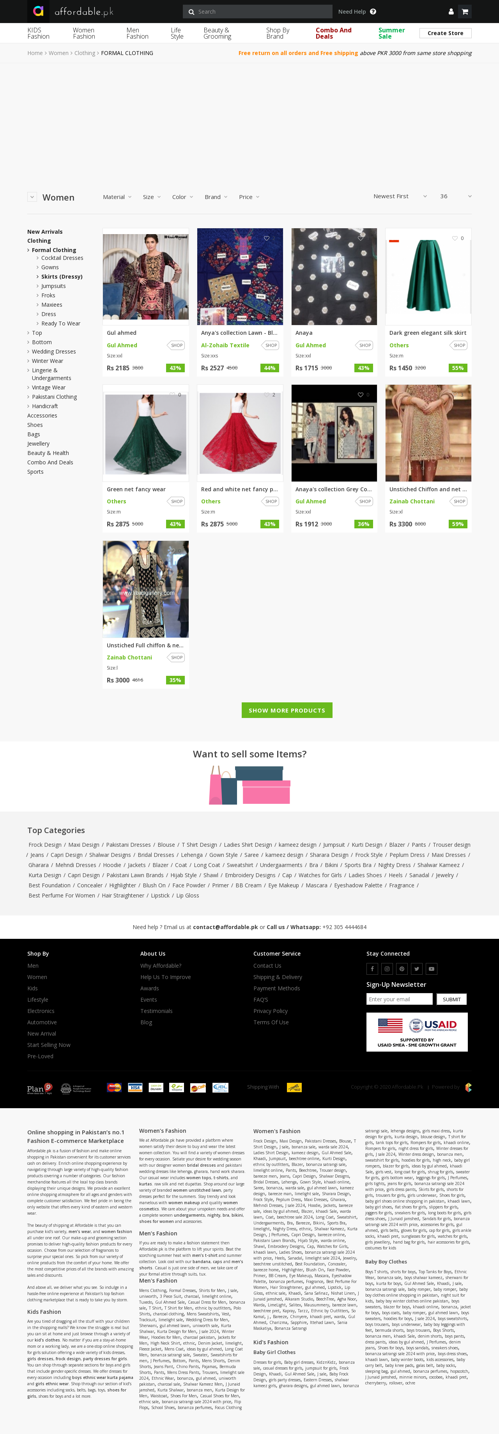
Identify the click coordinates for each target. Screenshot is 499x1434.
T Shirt (155, 1308)
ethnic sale (149, 1401)
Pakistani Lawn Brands (135, 875)
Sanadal (419, 875)
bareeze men (265, 1176)
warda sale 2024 (333, 1147)
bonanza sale (303, 1147)
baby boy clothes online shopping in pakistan (416, 1292)
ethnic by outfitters (212, 1308)
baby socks (445, 1365)
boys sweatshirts (452, 1318)
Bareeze (303, 1223)
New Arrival (41, 1033)
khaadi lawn (264, 1252)
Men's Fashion (158, 1280)
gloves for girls (413, 1230)
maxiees (51, 304)
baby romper (419, 1289)
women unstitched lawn (197, 1190)
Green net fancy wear (136, 489)
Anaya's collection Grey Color (334, 489)
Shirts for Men (212, 1290)
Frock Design (45, 844)
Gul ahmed (121, 332)
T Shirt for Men (178, 1308)
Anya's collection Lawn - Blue (240, 332)
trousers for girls (390, 1195)
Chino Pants (187, 1366)
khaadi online (336, 1182)
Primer (220, 885)
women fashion (116, 1231)
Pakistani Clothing (54, 396)
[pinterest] (402, 969)
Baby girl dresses (298, 1362)
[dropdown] (451, 11)
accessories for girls (437, 1224)
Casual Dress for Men (207, 1302)
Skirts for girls (431, 1189)
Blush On (154, 885)
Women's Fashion (277, 1131)
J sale (232, 1290)
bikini (237, 1215)
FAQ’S (260, 999)
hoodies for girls (416, 1160)
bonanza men (199, 1390)
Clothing (84, 53)
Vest (225, 1314)
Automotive (42, 1022)
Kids (32, 988)
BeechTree (325, 1299)
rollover (395, 1383)
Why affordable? (160, 965)
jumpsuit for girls (320, 1368)
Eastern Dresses (318, 1379)
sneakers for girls (410, 1212)
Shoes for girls (451, 1195)
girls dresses (40, 1358)
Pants (419, 844)
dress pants (375, 1342)
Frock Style (369, 854)
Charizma (278, 1322)
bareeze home (266, 1269)
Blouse (166, 844)
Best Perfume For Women (61, 895)
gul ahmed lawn (174, 1325)
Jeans (37, 854)
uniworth (148, 1296)
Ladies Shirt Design (248, 844)
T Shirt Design (199, 844)
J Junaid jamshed (403, 1218)
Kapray (289, 1310)
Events (148, 999)
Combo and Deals (50, 462)
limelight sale (171, 1319)
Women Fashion (84, 33)
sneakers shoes (445, 1347)
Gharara (38, 865)
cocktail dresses (62, 257)
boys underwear (406, 1324)
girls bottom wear (397, 1177)
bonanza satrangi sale (170, 1355)
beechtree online (304, 1158)
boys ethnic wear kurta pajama (102, 1377)
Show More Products (287, 710)
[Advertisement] (249, 121)
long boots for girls (444, 1212)
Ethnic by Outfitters (329, 1310)
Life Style (177, 33)
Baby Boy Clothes (386, 1261)
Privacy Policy (270, 1011)
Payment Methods (276, 988)
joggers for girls (378, 1212)
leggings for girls (430, 1177)
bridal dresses (201, 1165)
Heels (396, 875)
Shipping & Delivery (277, 977)
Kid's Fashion (270, 1342)
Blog (146, 1022)
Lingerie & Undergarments (51, 374)
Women (59, 53)
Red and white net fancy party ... (240, 489)
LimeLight (277, 1305)
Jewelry (445, 875)
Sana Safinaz (316, 1293)
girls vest (383, 1172)
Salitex (295, 1305)
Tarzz (303, 1310)
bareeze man (280, 1193)
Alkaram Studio (299, 1299)
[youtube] (431, 969)
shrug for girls (440, 1172)
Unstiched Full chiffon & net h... (146, 645)
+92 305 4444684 (344, 927)
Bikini (331, 865)
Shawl (210, 875)
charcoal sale (169, 1384)
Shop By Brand (277, 33)
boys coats (391, 1312)
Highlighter (122, 885)
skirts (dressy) (62, 276)
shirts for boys (403, 1271)
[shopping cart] (465, 11)
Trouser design (452, 844)
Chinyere (298, 1316)
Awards (149, 988)
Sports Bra (358, 865)
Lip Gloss (187, 895)
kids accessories (439, 1359)
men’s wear (80, 1231)
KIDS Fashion (38, 33)
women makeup (184, 1202)
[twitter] (417, 969)
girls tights (374, 1183)
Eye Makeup (283, 885)
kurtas (145, 1184)
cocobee (435, 1377)
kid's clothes (47, 1340)
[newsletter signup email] (399, 999)
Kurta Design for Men (176, 1331)
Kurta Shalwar (170, 1390)
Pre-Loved (40, 1056)
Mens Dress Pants (183, 1372)
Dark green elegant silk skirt (428, 332)
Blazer (397, 844)
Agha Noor (346, 1299)
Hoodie (112, 865)
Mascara (316, 885)
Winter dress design (416, 1154)
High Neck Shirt (165, 1343)
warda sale (294, 1188)
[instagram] (387, 969)
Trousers (209, 1372)
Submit (452, 999)
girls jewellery (377, 1242)
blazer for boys (397, 1307)
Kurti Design (367, 844)
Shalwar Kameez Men (203, 1384)
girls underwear (422, 1195)
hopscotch (459, 1371)
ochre (410, 1383)
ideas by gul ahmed (204, 1349)
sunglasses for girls (418, 1236)
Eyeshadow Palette (358, 885)
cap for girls (439, 1230)
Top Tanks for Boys (435, 1271)
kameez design (298, 844)
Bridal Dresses (156, 854)
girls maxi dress (436, 1131)
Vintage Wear (48, 387)
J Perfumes (160, 1360)
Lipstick (160, 895)
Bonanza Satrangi (290, 1328)
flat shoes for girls (410, 1207)
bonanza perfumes (195, 1407)
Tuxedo (145, 1302)
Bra (313, 865)
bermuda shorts (389, 1330)
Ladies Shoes (365, 875)
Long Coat (207, 865)
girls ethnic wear (52, 1383)
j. (268, 1316)
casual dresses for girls (282, 1368)
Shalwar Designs (110, 854)
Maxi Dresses (449, 854)
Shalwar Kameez (439, 865)
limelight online (216, 1296)
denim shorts (430, 1336)
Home (35, 53)
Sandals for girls (436, 1218)
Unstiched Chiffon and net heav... (428, 489)
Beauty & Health (48, 453)
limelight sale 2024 (322, 1258)
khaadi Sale (326, 1211)
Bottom (42, 342)
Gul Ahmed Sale (170, 1302)
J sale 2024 (209, 1331)
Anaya (304, 332)
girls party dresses (285, 1379)
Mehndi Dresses (75, 865)
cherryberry (375, 1383)
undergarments (189, 1215)
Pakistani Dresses (128, 844)
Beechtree (308, 1170)
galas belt (424, 1365)
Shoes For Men (183, 1395)
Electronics (41, 1011)
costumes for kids (380, 1248)
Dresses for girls (267, 1362)
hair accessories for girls (448, 1242)
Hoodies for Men (165, 1337)
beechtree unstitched (272, 1264)
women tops (198, 1177)
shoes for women (156, 1221)
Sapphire (298, 1322)
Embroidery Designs (250, 875)
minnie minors (412, 1377)
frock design (68, 1358)
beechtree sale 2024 (295, 1217)
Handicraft (45, 406)
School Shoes (163, 1407)
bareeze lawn (344, 1305)
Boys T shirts (376, 1271)
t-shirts (221, 1177)
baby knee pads (399, 1365)
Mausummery (316, 1305)
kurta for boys (388, 1283)
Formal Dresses (182, 1290)
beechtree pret (266, 1310)
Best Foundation (49, 885)
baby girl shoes (378, 1207)
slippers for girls (443, 1207)
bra (226, 1215)
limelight (233, 1343)
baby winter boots (407, 1359)
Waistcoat (158, 1395)
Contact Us (267, 965)
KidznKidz (326, 1362)
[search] (258, 11)
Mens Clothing (152, 1290)
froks (48, 295)
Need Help (357, 11)
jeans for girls (399, 1183)
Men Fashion (137, 33)
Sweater (200, 1355)
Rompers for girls (426, 1142)
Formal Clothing (54, 250)
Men (33, 965)
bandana (202, 1261)
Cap (287, 875)
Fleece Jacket (150, 1349)
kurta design (406, 1136)
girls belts (389, 1230)
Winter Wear (47, 360)
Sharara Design (329, 854)
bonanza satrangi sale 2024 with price (196, 1401)
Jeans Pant (163, 1366)
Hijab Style (183, 875)
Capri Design (67, 854)
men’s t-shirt (205, 1255)
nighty (213, 1215)
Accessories (42, 415)
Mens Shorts (213, 1360)
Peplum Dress (407, 854)
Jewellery (38, 443)
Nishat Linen (343, 1293)
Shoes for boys (390, 1347)
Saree (251, 854)
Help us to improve (165, 977)
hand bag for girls (409, 1242)
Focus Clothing (228, 1407)
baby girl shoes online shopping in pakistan (404, 1201)
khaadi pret (320, 1316)
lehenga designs (405, 1131)
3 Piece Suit (170, 1296)
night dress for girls (415, 1148)
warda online (333, 1240)
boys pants (454, 1336)
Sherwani (148, 1325)
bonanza (185, 1378)
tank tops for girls (391, 1142)
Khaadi (259, 1158)
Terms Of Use (271, 1022)
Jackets (137, 865)
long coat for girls (410, 1172)
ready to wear (60, 323)
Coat (181, 865)
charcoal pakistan (199, 1337)
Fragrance (401, 885)
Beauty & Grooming (217, 33)
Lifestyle (37, 999)
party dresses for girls (105, 1358)
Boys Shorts (443, 1330)
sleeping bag (376, 1371)
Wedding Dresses (54, 351)
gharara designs (293, 1385)
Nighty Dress (394, 865)
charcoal (191, 1296)
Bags (33, 434)
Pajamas (209, 1366)
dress (48, 314)
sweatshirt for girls (381, 1160)
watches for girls (452, 1236)
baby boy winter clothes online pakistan (412, 1301)
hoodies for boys (398, 1318)
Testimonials (156, 1011)
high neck (442, 1160)
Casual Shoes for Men (219, 1395)
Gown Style (223, 854)
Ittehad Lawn (322, 1322)
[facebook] (372, 969)
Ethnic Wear (163, 1378)
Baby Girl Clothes (274, 1352)
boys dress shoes (452, 1353)
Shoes (35, 424)
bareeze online (331, 1234)
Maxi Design (83, 844)
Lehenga (192, 854)
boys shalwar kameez (423, 1277)
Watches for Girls (320, 875)
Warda (259, 1305)
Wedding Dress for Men (207, 1319)
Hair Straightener (123, 895)
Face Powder (188, 885)
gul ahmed (206, 1378)
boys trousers (377, 1324)
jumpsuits (53, 286)
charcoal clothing (168, 1314)
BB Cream (248, 885)
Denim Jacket (210, 1343)
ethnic (189, 1343)
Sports (35, 471)
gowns (50, 267)
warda (339, 1316)
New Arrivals (45, 231)
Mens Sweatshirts (203, 1314)
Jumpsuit (334, 844)
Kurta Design (44, 875)
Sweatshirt (240, 865)
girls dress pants (401, 1189)
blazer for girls (396, 1166)
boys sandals (417, 1347)
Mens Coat (174, 1349)
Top (37, 332)
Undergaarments (281, 865)
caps (217, 1261)
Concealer (90, 885)
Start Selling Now (49, 1045)
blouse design (433, 1136)
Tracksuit (147, 1319)
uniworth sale (205, 1325)
